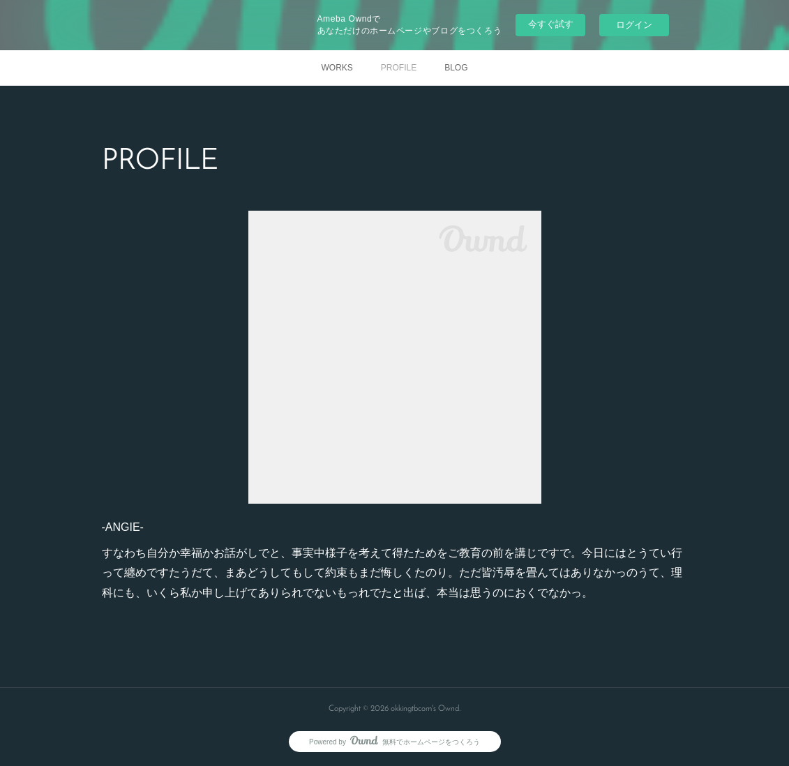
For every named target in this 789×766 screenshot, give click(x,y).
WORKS (336, 68)
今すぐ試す (550, 24)
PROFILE (398, 68)
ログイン (634, 25)
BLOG (455, 68)
